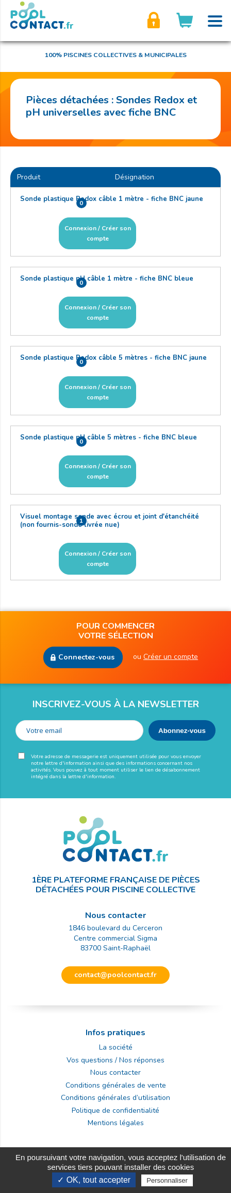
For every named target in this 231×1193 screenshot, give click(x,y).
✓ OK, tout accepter (93, 1180)
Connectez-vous (86, 657)
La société (116, 1047)
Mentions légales (116, 1123)
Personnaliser (167, 1180)
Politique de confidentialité (115, 1110)
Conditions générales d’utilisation (115, 1098)
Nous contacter (115, 1072)
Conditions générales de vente (115, 1085)
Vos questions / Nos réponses (115, 1060)
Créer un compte (170, 657)
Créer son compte (153, 20)
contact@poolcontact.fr (115, 975)
